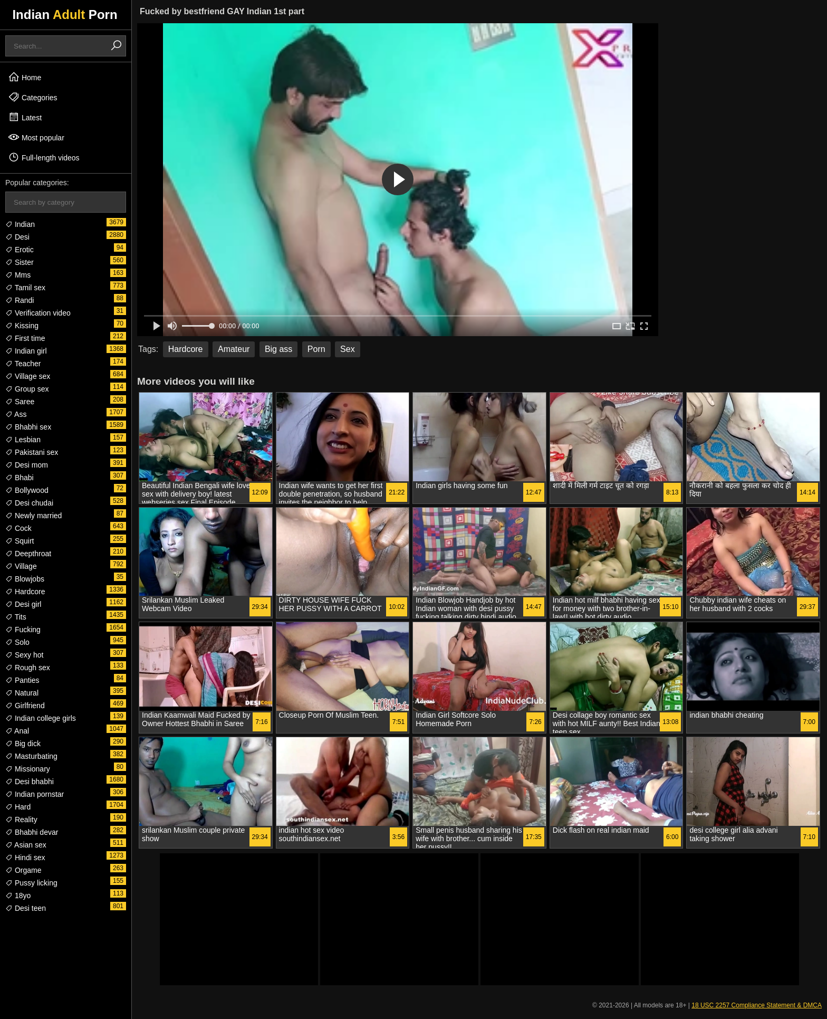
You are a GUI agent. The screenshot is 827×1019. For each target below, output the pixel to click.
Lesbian (23, 439)
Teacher (23, 363)
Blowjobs (24, 579)
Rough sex (27, 667)
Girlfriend (25, 705)
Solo (17, 642)
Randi (19, 300)
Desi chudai (29, 503)
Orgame (23, 870)
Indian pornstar (34, 794)
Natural (22, 693)
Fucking (23, 629)
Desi (17, 237)
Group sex (27, 389)
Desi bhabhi (29, 781)
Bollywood (27, 490)
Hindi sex (25, 857)
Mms (18, 275)
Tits (15, 617)
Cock (18, 528)
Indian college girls (40, 718)
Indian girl (26, 351)
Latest (25, 117)
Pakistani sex (31, 452)
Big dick (23, 743)
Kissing (22, 325)
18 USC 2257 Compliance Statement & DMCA (756, 1005)
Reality (21, 819)
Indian (20, 224)
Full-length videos (44, 157)
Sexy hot (24, 655)
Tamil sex (25, 287)
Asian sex (25, 845)
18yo (18, 895)
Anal (17, 731)
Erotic (19, 249)
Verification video (38, 313)
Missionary (27, 769)
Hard (18, 807)
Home (24, 77)
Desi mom (26, 465)
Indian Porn (64, 14)
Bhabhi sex (28, 427)
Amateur (233, 349)
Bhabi (19, 477)
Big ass (278, 349)
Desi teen (25, 908)
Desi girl (23, 604)
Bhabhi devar (31, 832)
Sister (19, 262)
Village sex (27, 376)
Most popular (36, 137)
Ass (15, 414)
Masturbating (31, 756)
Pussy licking (31, 883)
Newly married (33, 515)
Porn (316, 349)
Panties (22, 680)
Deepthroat (28, 553)
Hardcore (25, 591)
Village (21, 566)
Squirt (19, 541)
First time (25, 338)
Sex (347, 349)
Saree (19, 401)
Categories (32, 97)
